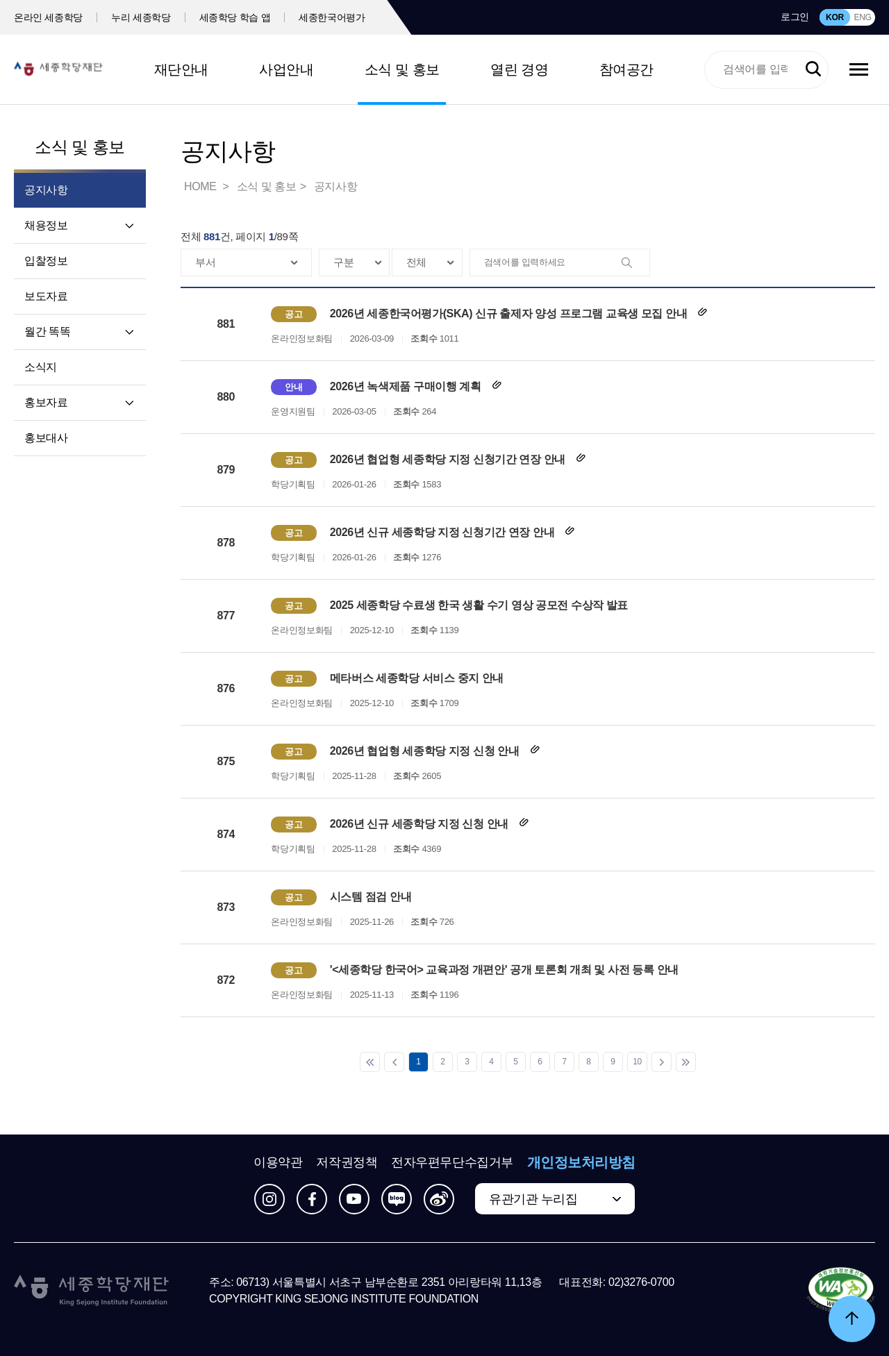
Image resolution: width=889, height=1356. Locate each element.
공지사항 (335, 186)
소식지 (40, 367)
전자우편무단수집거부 (452, 1162)
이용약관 (278, 1162)
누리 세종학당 (140, 17)
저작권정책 (346, 1162)
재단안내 (181, 69)
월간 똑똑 (47, 331)
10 (637, 1061)
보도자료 (45, 296)
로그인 (795, 16)
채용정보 (45, 225)
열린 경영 (519, 69)
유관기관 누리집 (533, 1199)
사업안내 (286, 69)
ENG (862, 17)
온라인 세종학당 (48, 17)
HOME (201, 186)
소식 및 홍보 (402, 69)
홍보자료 (45, 402)
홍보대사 (45, 438)
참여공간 (626, 69)
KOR (835, 17)
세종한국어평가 (332, 17)
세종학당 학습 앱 (235, 17)
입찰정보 (45, 261)
